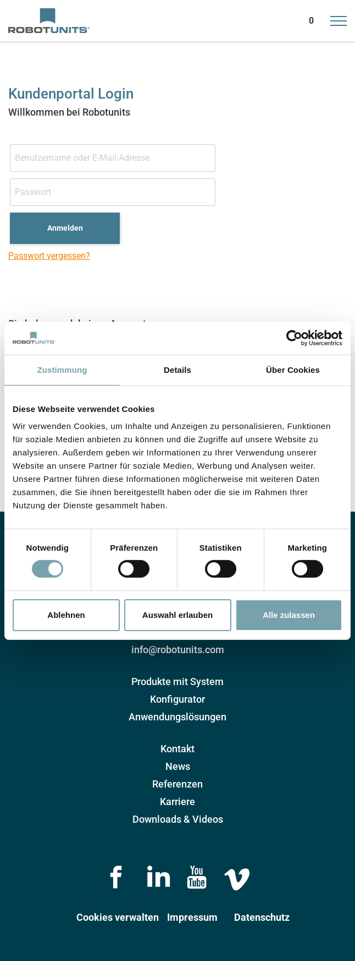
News (177, 766)
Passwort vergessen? (49, 256)
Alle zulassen (289, 615)
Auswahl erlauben (177, 615)
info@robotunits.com (177, 649)
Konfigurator (177, 699)
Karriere (177, 801)
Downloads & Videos (177, 819)
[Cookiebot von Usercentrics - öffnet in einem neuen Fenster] (294, 337)
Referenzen (177, 784)
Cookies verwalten (117, 917)
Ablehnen (66, 615)
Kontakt (177, 748)
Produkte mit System (177, 681)
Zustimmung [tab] (62, 369)
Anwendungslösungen (177, 717)
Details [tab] (177, 369)
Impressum (192, 917)
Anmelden (65, 228)
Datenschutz (262, 917)
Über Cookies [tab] (293, 369)
